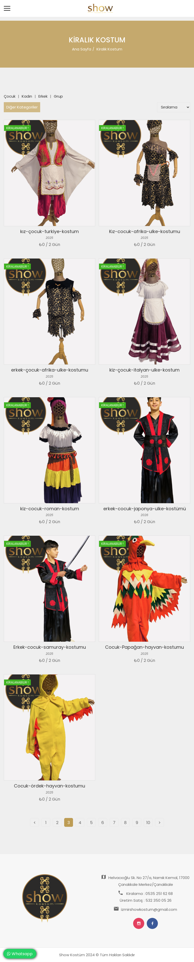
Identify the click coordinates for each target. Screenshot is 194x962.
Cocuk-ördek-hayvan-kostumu (49, 786)
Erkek (42, 96)
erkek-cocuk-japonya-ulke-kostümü (144, 508)
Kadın (27, 96)
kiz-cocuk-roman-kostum (49, 508)
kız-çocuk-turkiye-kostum (49, 231)
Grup (58, 96)
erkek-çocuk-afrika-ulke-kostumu (49, 370)
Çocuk (9, 96)
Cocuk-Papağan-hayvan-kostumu (144, 647)
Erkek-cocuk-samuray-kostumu (49, 647)
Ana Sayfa (81, 49)
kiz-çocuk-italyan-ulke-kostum (144, 370)
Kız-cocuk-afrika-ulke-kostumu (144, 231)
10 (148, 823)
